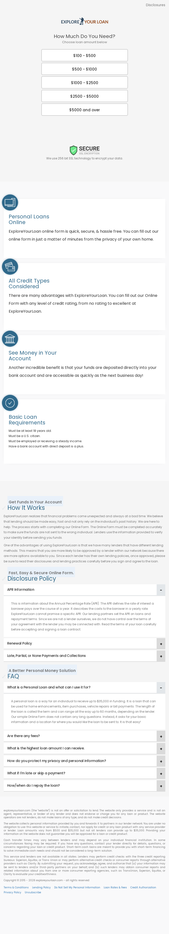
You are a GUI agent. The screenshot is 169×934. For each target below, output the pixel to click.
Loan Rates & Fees (115, 887)
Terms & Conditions (16, 887)
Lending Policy (41, 887)
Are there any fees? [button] (23, 735)
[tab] (84, 589)
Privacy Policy (12, 892)
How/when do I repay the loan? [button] (33, 785)
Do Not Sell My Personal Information (77, 887)
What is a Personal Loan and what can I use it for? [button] (48, 687)
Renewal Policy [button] (19, 643)
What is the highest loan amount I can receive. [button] (45, 748)
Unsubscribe (33, 892)
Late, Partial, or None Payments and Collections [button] (46, 655)
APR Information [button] (20, 589)
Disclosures (155, 4)
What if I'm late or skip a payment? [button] (36, 773)
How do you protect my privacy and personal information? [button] (56, 760)
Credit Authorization (143, 887)
